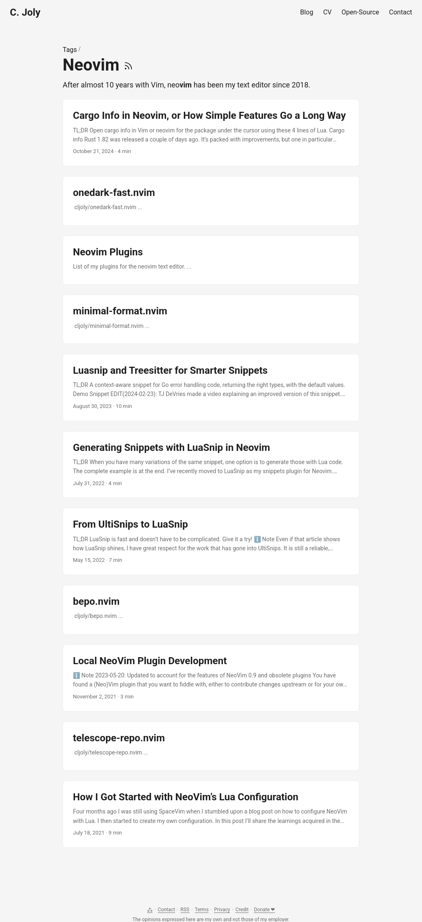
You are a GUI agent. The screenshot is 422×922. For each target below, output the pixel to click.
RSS (185, 910)
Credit (242, 910)
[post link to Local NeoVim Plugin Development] (211, 678)
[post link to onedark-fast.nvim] (211, 201)
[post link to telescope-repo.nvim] (211, 746)
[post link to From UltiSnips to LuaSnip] (211, 541)
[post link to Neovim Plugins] (211, 260)
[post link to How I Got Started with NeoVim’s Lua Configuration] (211, 814)
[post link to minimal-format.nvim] (211, 319)
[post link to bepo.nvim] (211, 609)
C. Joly (25, 12)
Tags (70, 50)
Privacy (222, 910)
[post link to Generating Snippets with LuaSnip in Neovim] (211, 465)
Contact (166, 910)
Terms (202, 910)
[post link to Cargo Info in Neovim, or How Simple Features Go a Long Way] (211, 132)
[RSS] (128, 65)
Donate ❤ (264, 910)
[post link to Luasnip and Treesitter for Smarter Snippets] (211, 387)
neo (179, 84)
